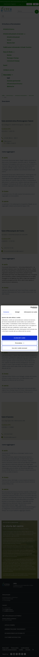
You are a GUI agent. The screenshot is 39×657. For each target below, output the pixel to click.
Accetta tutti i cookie (19, 338)
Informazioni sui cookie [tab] (30, 312)
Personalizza (19, 343)
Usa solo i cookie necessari (19, 348)
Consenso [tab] (6, 312)
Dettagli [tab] (17, 312)
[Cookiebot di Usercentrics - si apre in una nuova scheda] (30, 308)
